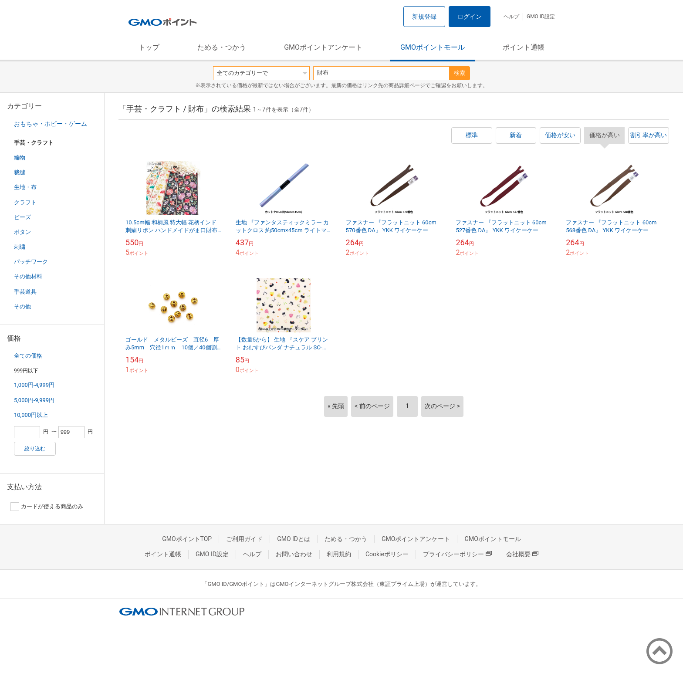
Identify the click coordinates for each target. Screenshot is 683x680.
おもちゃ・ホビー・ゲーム (50, 123)
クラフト (25, 202)
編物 (19, 157)
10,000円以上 (31, 415)
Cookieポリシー (387, 554)
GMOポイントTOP (187, 538)
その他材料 (28, 276)
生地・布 (25, 187)
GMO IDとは (293, 538)
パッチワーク (31, 261)
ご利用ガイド (244, 538)
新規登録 (424, 16)
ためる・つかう (221, 47)
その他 (22, 306)
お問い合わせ (294, 554)
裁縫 (19, 172)
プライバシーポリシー (457, 554)
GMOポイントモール (432, 47)
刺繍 (19, 247)
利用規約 (339, 554)
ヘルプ (511, 17)
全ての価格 (28, 355)
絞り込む (34, 449)
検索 (459, 73)
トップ (149, 47)
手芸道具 (25, 291)
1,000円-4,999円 (34, 385)
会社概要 (522, 554)
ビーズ (22, 217)
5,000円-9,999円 (34, 400)
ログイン (469, 16)
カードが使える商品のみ (46, 506)
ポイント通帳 (523, 47)
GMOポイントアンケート (323, 47)
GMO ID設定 (541, 17)
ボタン (22, 232)
